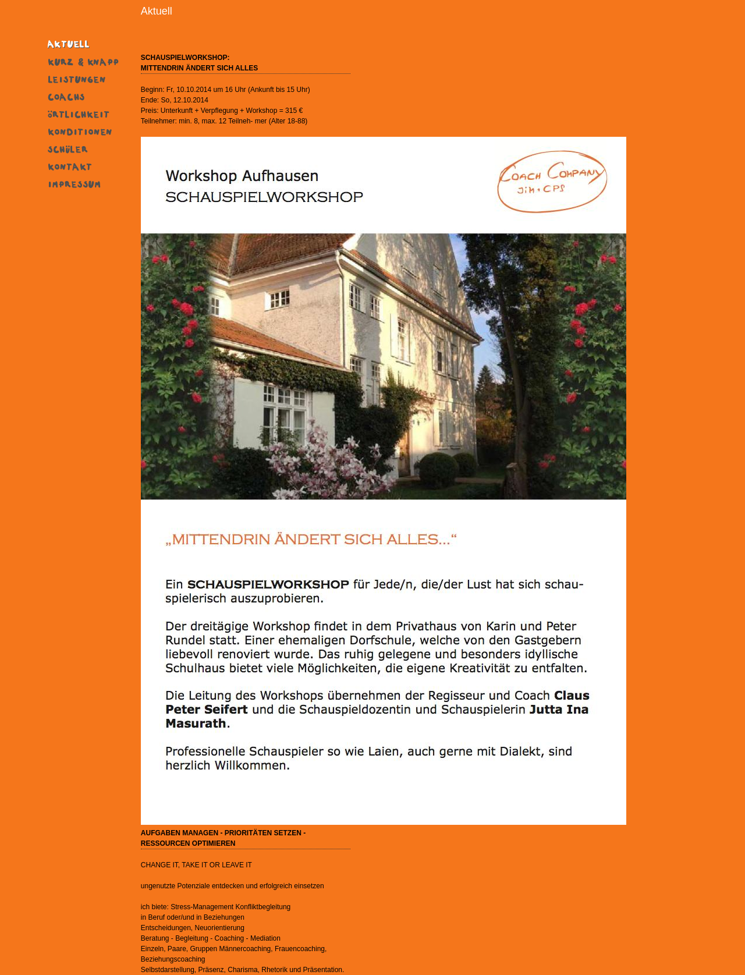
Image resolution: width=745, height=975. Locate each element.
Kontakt (84, 166)
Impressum (84, 183)
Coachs (84, 96)
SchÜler (84, 148)
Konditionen (84, 131)
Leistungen (84, 78)
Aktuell (84, 43)
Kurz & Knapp (84, 61)
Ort (84, 113)
